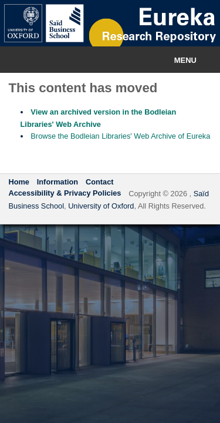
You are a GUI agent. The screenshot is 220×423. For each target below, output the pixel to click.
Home (18, 181)
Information (57, 181)
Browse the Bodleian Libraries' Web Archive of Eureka (120, 136)
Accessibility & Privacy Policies (64, 193)
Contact (100, 181)
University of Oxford (101, 206)
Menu (185, 60)
